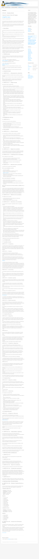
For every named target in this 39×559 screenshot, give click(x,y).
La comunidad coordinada (31, 41)
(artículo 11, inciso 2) (5, 172)
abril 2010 (29, 59)
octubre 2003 (29, 60)
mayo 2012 (29, 55)
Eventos (29, 30)
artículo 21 (3, 260)
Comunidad (29, 29)
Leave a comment (4, 532)
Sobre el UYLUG (20, 7)
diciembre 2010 (30, 58)
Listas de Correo (14, 7)
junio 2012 (29, 54)
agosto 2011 (29, 57)
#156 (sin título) (7, 7)
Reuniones (29, 31)
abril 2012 (29, 56)
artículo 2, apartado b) (5, 60)
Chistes (29, 28)
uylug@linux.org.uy (6, 17)
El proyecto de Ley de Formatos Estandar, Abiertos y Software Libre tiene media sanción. (32, 43)
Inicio (3, 7)
